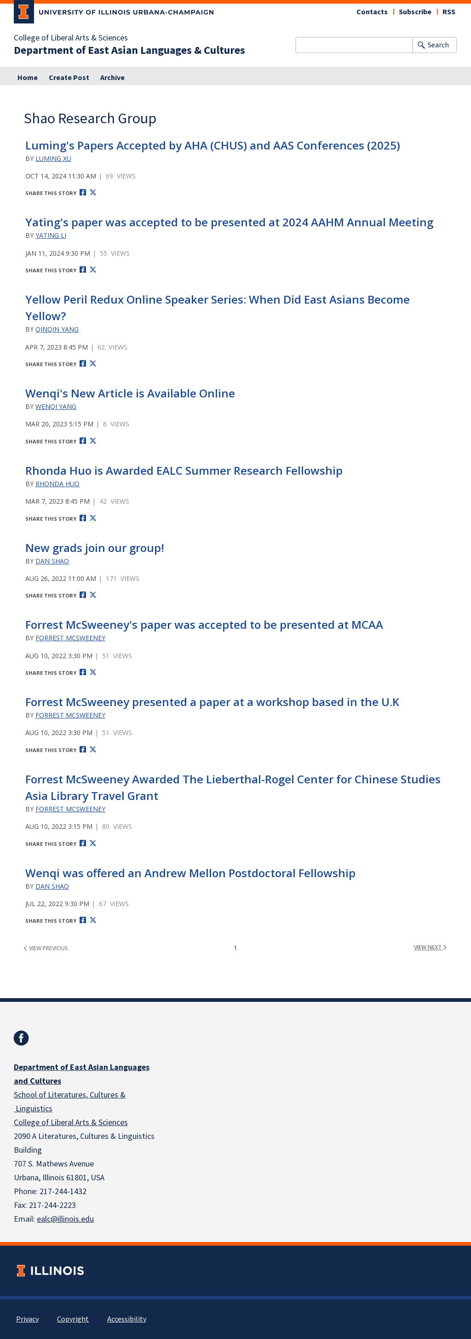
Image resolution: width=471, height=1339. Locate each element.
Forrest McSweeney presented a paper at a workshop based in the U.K (212, 701)
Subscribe (415, 12)
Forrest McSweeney (70, 637)
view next (430, 947)
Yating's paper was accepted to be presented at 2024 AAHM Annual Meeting (229, 222)
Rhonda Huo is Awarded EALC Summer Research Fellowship (184, 470)
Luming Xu (53, 158)
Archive (112, 78)
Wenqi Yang (55, 406)
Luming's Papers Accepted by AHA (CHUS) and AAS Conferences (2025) (212, 145)
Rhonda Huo (57, 483)
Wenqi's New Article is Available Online (130, 393)
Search (438, 45)
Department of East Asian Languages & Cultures (129, 50)
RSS (448, 12)
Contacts (372, 12)
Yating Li (50, 235)
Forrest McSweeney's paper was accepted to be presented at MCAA (204, 624)
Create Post (69, 78)
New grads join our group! (94, 547)
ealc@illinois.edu (65, 1219)
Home (27, 78)
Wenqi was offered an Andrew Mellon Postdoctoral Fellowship (190, 872)
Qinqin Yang (57, 329)
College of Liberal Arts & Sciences (71, 38)
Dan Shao (52, 561)
